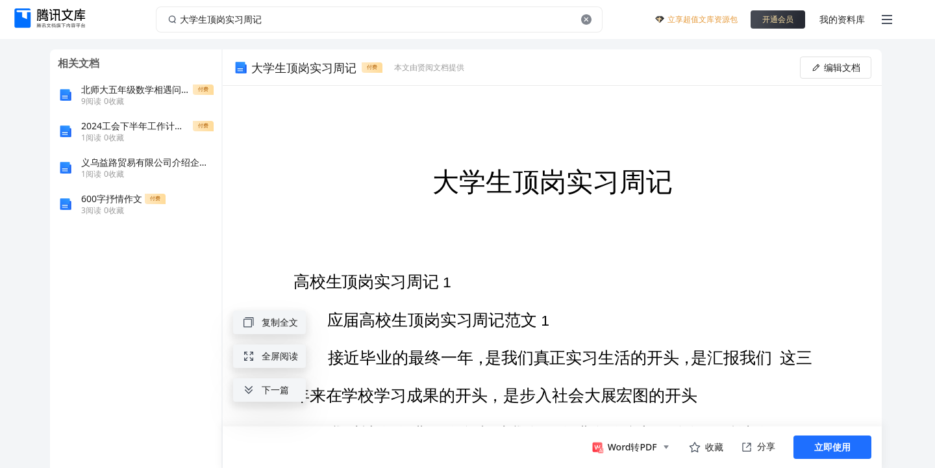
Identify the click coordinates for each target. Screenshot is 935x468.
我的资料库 (842, 19)
